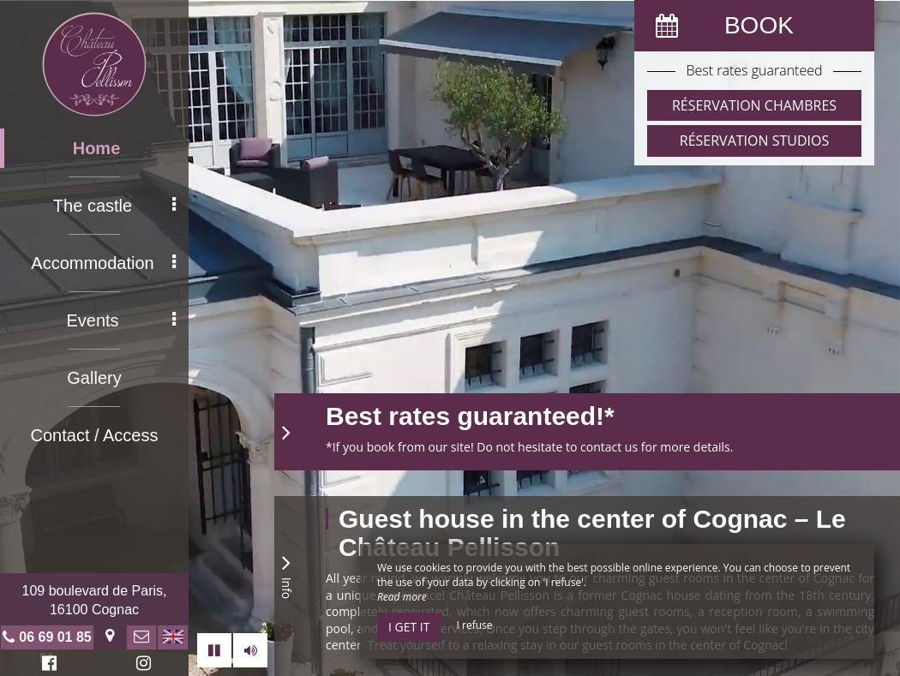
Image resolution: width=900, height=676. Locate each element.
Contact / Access (95, 435)
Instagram (140, 665)
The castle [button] (114, 205)
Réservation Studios (754, 140)
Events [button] (121, 320)
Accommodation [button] (103, 263)
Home (97, 148)
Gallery (94, 377)
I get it (408, 627)
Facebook (47, 665)
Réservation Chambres (754, 105)
